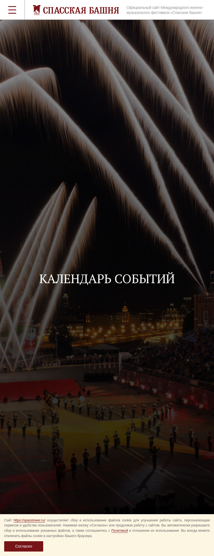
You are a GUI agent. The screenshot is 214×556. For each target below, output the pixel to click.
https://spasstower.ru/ (29, 520)
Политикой (119, 531)
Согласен (23, 546)
